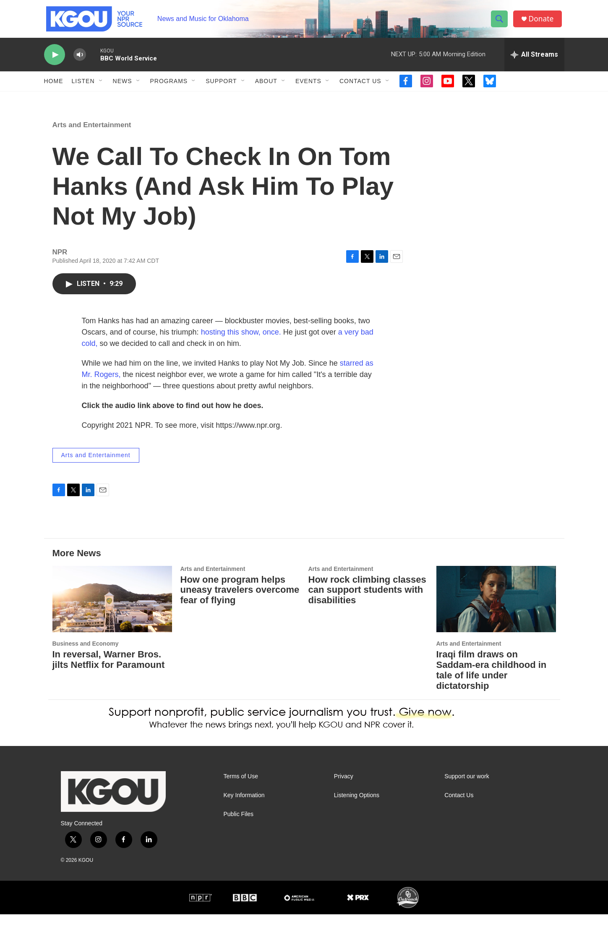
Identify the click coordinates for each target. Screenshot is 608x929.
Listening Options (356, 810)
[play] (54, 61)
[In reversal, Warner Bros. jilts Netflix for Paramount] (112, 614)
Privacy (343, 791)
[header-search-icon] (500, 22)
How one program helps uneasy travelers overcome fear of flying (240, 604)
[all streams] (534, 61)
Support (221, 87)
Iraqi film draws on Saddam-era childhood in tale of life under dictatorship (491, 685)
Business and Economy (85, 658)
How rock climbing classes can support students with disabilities (367, 604)
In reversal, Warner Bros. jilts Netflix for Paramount (108, 674)
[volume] (80, 61)
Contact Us (360, 87)
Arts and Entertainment (91, 140)
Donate (543, 22)
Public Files (239, 829)
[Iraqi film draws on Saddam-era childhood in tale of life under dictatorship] (496, 614)
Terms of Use (241, 791)
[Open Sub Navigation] (101, 87)
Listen (83, 87)
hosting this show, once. (241, 347)
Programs (169, 87)
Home (53, 87)
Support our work (466, 791)
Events (308, 87)
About (266, 87)
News (122, 87)
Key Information (244, 810)
